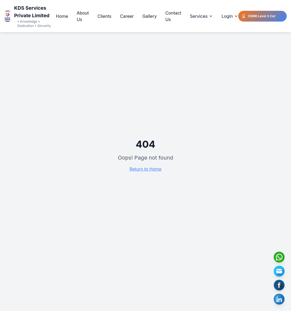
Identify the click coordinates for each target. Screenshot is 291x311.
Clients (104, 16)
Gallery (149, 16)
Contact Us (173, 16)
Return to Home (145, 169)
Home (62, 16)
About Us (83, 16)
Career (127, 16)
